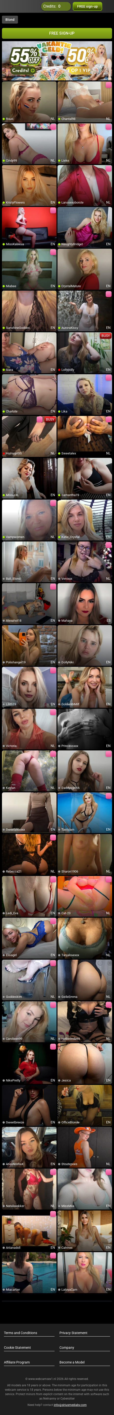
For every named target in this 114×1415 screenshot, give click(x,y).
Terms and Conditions (20, 1333)
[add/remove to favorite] (5, 85)
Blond (9, 20)
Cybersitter (67, 1398)
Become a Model (72, 1362)
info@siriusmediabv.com (70, 1405)
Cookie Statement (17, 1348)
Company (66, 1348)
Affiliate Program (17, 1362)
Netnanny (50, 1398)
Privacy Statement (73, 1333)
